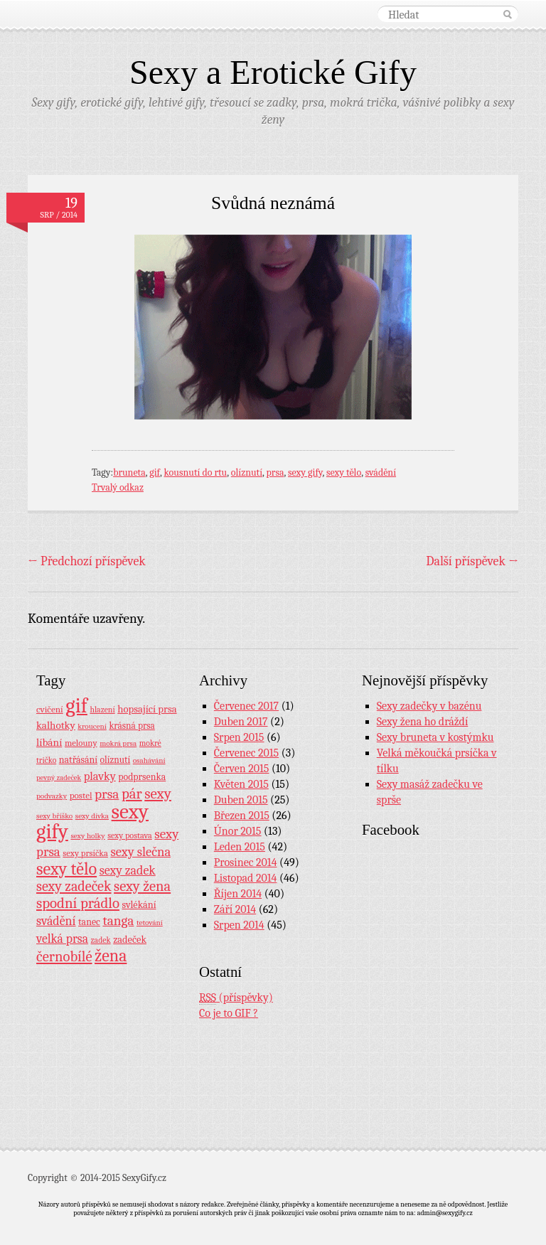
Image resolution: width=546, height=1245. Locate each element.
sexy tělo (343, 472)
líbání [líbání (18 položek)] (49, 742)
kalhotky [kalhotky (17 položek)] (55, 725)
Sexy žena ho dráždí (423, 721)
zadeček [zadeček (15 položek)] (129, 940)
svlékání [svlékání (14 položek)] (139, 905)
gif (154, 472)
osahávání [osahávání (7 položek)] (149, 760)
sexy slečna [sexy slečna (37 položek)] (140, 852)
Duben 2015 (241, 800)
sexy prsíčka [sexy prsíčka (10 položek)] (85, 853)
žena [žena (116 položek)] (111, 956)
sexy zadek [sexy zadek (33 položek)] (128, 870)
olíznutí (246, 472)
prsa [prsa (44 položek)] (107, 794)
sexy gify (305, 472)
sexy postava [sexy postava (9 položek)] (129, 835)
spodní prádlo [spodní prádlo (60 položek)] (77, 903)
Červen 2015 (241, 768)
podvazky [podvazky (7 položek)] (51, 796)
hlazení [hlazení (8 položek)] (102, 710)
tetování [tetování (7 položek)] (149, 922)
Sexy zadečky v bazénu (429, 706)
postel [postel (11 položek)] (81, 795)
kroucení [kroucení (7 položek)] (92, 726)
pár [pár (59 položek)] (132, 793)
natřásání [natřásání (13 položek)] (78, 759)
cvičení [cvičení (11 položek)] (49, 709)
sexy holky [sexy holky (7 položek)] (87, 835)
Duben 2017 (241, 721)
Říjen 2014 (238, 893)
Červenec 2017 (246, 706)
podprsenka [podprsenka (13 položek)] (142, 776)
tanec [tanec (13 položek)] (89, 921)
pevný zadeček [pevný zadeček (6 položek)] (58, 777)
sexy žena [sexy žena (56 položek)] (142, 886)
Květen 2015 (241, 784)
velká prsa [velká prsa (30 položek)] (62, 938)
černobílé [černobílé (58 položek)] (64, 956)
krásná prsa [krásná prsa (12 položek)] (131, 725)
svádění (380, 472)
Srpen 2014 (239, 925)
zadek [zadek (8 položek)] (101, 940)
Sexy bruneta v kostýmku (435, 737)
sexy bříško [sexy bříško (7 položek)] (54, 816)
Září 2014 (235, 909)
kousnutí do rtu (196, 472)
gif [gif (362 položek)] (76, 705)
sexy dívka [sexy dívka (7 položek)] (92, 816)
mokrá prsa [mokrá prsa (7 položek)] (118, 743)
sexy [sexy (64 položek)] (157, 793)
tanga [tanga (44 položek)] (118, 921)
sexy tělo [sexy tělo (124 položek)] (66, 869)
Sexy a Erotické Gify (273, 72)
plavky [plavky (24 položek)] (100, 776)
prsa (275, 472)
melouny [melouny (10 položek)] (81, 743)
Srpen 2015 (239, 737)
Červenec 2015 (246, 753)
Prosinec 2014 (245, 862)
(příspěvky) (236, 998)
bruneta (129, 472)
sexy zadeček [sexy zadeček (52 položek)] (74, 886)
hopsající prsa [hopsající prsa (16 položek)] (146, 709)
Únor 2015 (238, 831)
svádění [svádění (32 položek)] (56, 921)
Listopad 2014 (245, 878)
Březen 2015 (241, 815)
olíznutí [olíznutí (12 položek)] (115, 759)
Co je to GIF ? (228, 1013)
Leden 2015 (239, 846)
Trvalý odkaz (118, 487)
